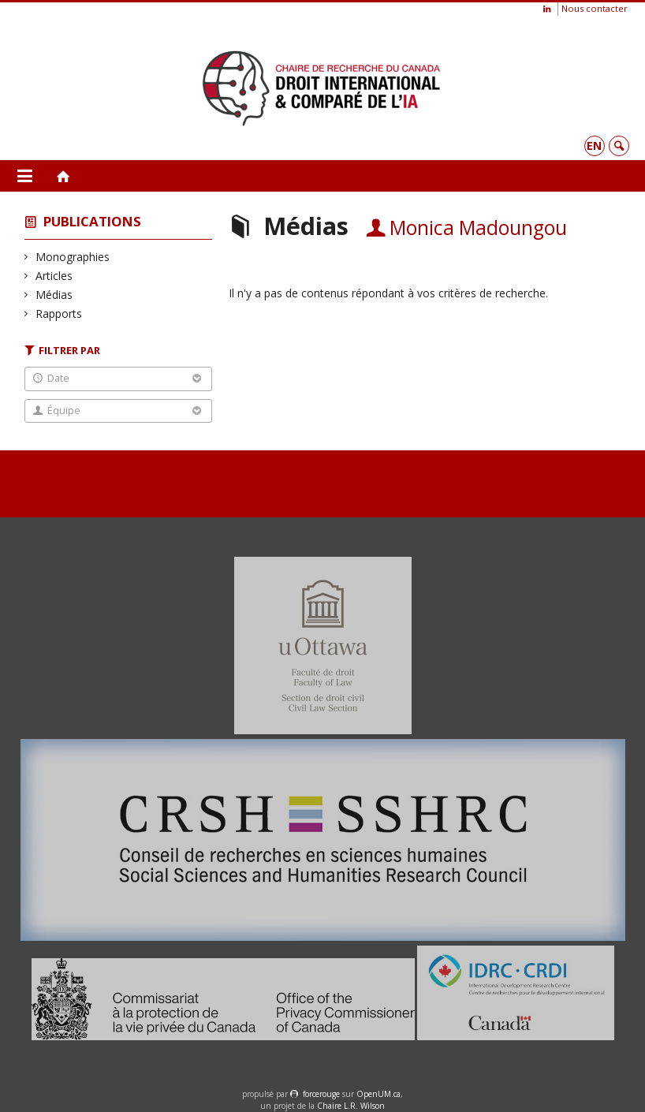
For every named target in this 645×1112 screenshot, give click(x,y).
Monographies (73, 256)
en (594, 145)
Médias (54, 294)
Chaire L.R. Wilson (351, 1105)
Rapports (59, 313)
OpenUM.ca (378, 1093)
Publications (92, 221)
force (321, 1093)
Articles (54, 275)
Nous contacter (594, 8)
